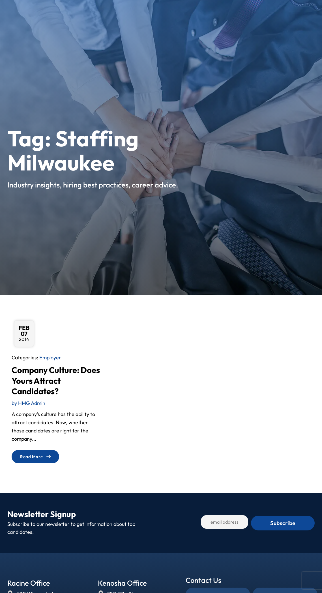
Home (119, 12)
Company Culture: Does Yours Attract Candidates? (56, 380)
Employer (50, 357)
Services (167, 12)
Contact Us (250, 12)
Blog (223, 12)
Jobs (141, 12)
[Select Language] (294, 12)
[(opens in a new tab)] (223, 24)
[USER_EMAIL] (232, 523)
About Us (199, 12)
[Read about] (35, 456)
